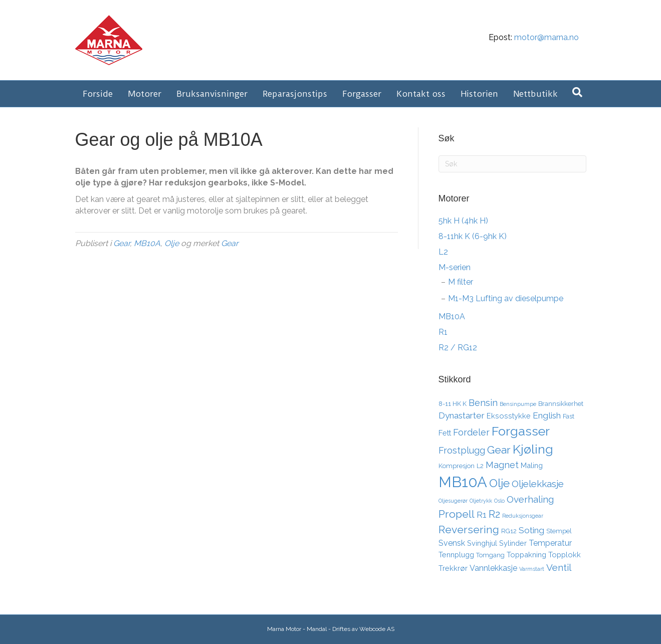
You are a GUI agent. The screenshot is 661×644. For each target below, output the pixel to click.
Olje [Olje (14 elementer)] (499, 483)
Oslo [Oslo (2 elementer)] (499, 501)
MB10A (147, 243)
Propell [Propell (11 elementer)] (456, 514)
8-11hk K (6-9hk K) (472, 236)
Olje (171, 243)
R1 (443, 332)
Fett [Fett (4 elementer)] (444, 432)
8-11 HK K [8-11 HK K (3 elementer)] (452, 403)
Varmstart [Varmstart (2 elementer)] (531, 569)
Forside (98, 94)
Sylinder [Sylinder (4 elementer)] (513, 543)
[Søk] (577, 92)
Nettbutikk (535, 94)
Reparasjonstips (295, 94)
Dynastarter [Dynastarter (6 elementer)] (461, 415)
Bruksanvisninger (212, 94)
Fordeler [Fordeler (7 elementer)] (471, 432)
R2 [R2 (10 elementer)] (494, 514)
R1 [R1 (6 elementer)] (482, 515)
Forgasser (361, 94)
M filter (460, 282)
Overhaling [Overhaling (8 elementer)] (530, 499)
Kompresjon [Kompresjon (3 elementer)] (456, 466)
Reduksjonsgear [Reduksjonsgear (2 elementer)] (522, 516)
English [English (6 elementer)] (547, 415)
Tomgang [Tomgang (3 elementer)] (490, 555)
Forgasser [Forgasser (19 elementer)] (521, 431)
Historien (479, 94)
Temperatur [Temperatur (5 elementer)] (550, 543)
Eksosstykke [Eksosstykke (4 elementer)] (509, 415)
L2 (443, 252)
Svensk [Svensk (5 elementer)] (451, 543)
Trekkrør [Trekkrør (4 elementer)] (453, 568)
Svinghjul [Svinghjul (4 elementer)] (482, 543)
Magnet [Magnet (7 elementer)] (502, 465)
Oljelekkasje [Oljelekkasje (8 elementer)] (538, 483)
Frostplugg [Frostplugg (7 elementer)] (461, 450)
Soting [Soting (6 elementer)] (531, 530)
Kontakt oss (421, 94)
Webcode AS (376, 628)
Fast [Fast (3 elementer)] (568, 416)
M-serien (454, 267)
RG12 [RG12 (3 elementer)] (509, 531)
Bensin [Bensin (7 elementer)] (483, 402)
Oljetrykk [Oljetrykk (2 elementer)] (481, 501)
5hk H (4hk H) (463, 221)
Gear (121, 243)
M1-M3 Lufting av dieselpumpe (505, 298)
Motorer (144, 94)
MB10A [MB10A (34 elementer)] (462, 482)
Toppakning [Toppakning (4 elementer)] (526, 554)
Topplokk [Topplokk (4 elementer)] (564, 554)
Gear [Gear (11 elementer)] (499, 450)
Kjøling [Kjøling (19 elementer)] (533, 449)
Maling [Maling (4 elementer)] (532, 465)
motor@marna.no (546, 37)
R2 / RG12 (457, 347)
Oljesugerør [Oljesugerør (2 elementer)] (453, 501)
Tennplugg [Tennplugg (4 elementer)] (456, 554)
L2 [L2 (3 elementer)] (480, 466)
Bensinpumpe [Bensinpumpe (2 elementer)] (518, 404)
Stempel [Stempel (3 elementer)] (559, 531)
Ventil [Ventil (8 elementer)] (558, 567)
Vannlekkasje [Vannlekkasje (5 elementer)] (493, 568)
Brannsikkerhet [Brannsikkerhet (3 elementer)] (560, 403)
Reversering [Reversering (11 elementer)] (468, 529)
